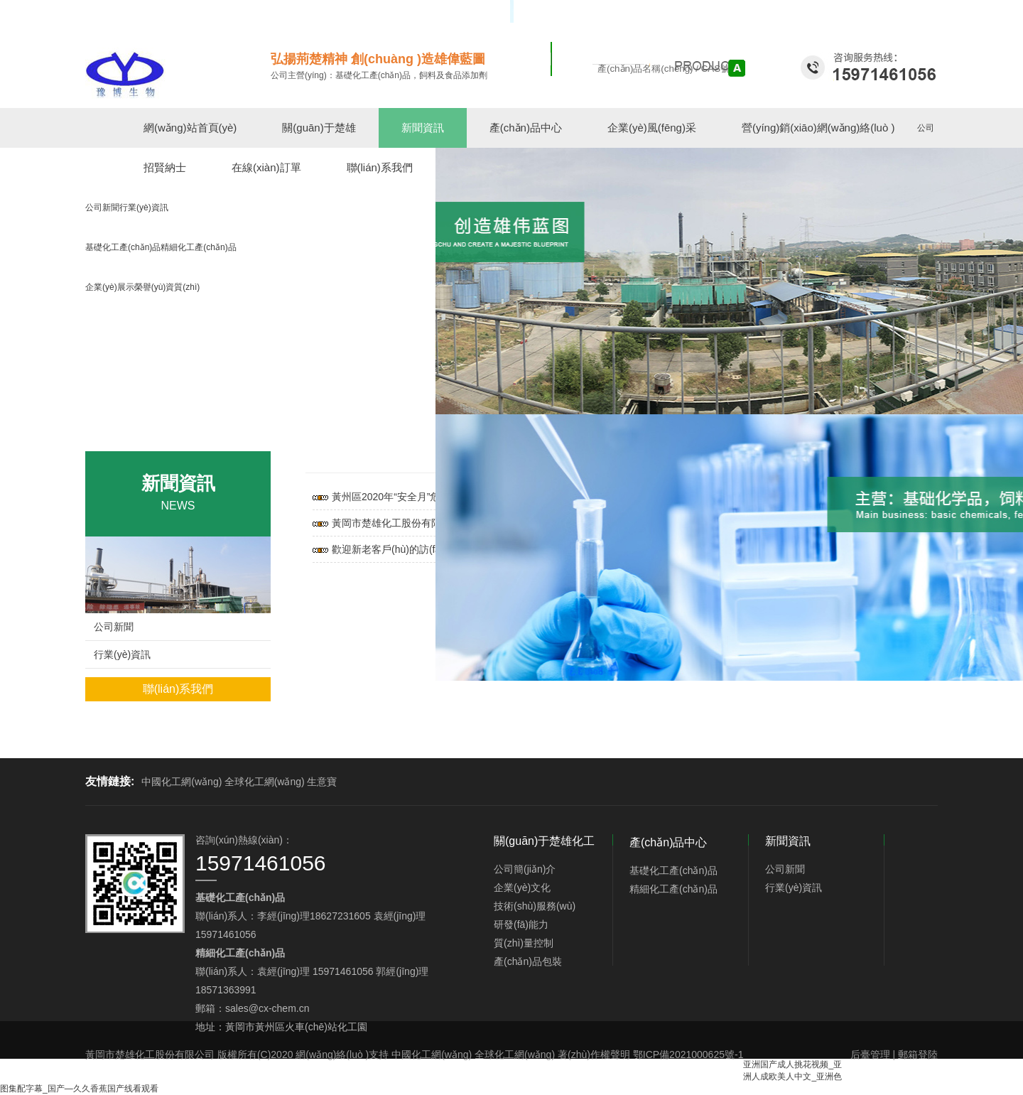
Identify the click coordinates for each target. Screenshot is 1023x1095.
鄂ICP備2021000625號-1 (688, 1054)
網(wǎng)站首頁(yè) (190, 128)
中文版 (906, 11)
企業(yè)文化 (522, 887)
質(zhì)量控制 (523, 943)
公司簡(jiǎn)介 (525, 869)
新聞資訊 (422, 128)
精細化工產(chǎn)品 (673, 889)
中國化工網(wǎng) (181, 781)
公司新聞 (114, 626)
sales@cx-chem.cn (267, 1008)
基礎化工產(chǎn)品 (673, 870)
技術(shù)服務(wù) (534, 906)
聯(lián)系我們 (178, 689)
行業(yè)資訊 (122, 654)
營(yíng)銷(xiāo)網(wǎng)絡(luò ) (818, 128)
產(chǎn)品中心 (525, 128)
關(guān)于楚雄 (318, 128)
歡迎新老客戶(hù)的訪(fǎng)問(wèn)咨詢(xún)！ (432, 549)
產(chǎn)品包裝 (528, 961)
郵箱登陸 (918, 1054)
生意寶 (322, 781)
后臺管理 (870, 1054)
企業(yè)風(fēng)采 (651, 128)
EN (932, 11)
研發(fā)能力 (521, 924)
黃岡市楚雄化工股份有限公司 (150, 1054)
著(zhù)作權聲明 (594, 1054)
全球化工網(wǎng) (264, 781)
